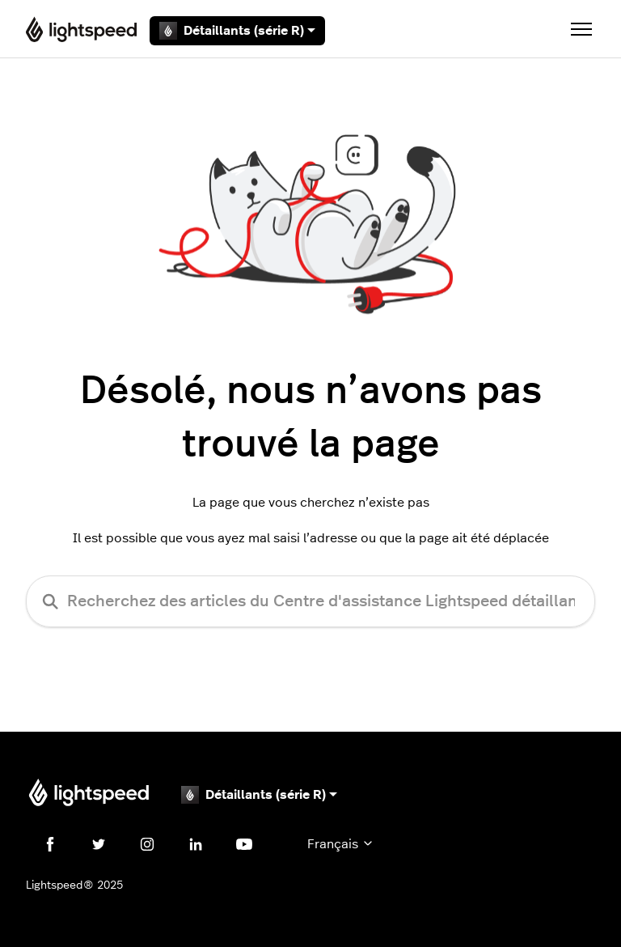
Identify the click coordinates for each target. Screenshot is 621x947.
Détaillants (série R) (237, 31)
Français (340, 844)
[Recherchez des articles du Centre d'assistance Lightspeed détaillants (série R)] (310, 601)
